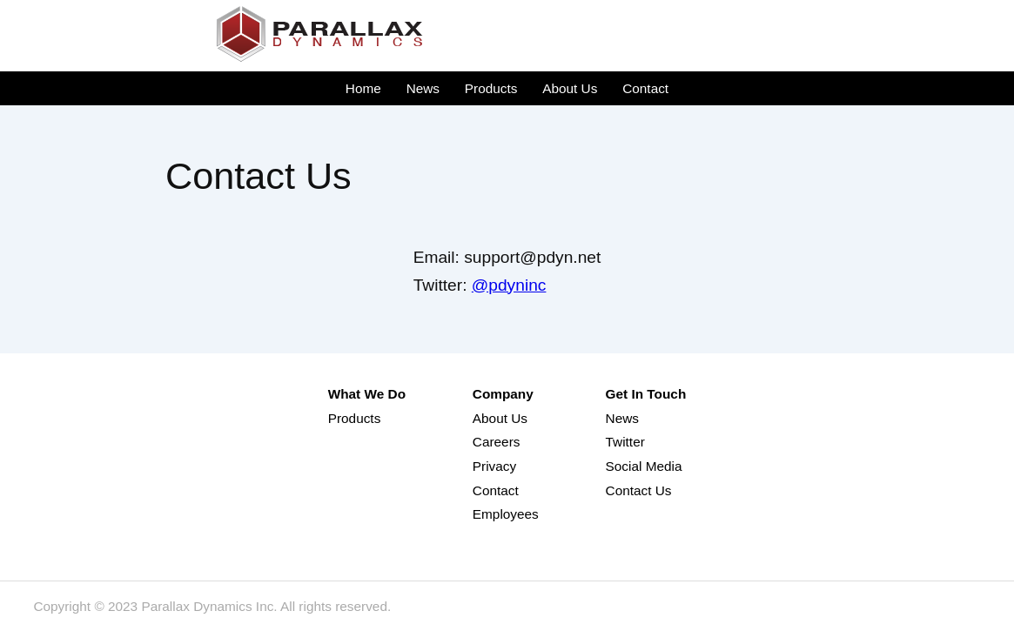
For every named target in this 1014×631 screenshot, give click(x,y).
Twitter (625, 441)
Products (491, 88)
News (423, 88)
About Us (569, 88)
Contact (645, 88)
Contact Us (639, 490)
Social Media (644, 466)
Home (363, 88)
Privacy (494, 466)
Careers (496, 441)
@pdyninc (509, 285)
